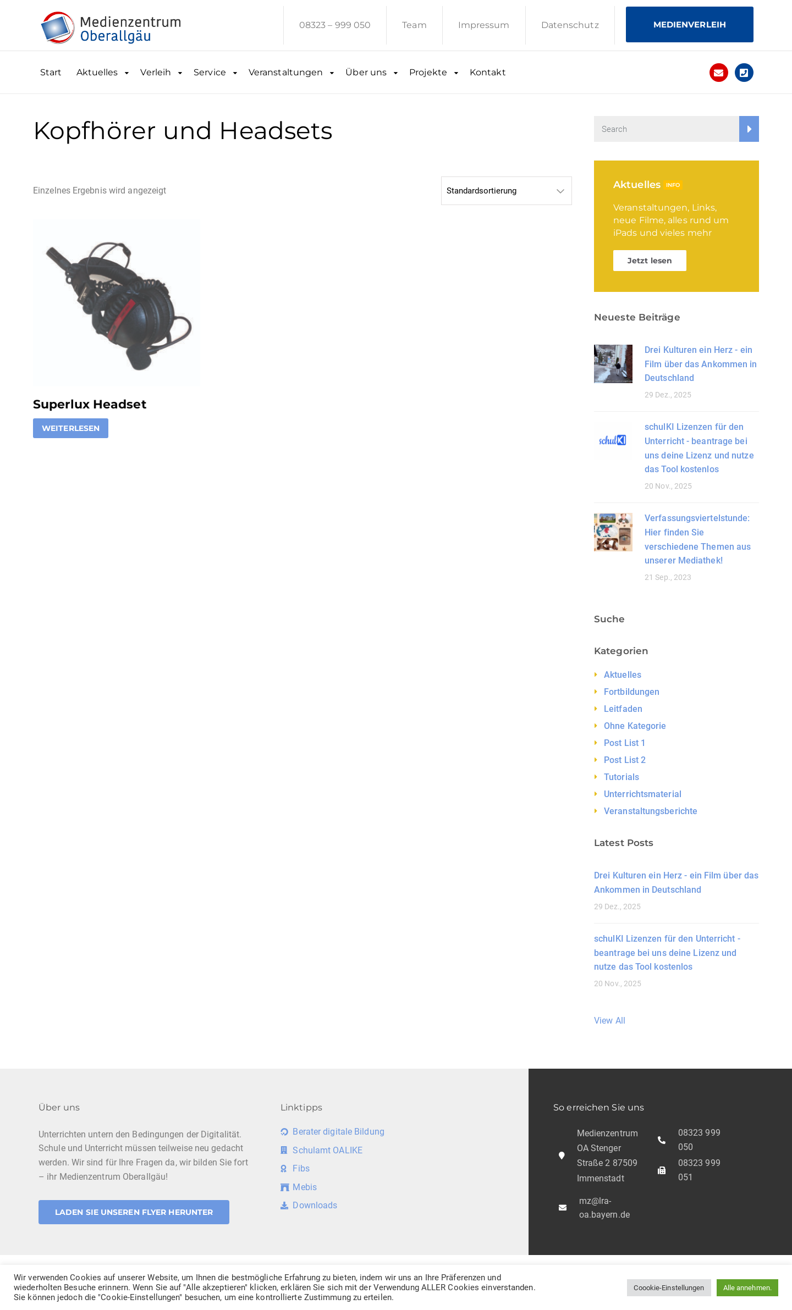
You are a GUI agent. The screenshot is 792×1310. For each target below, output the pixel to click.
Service (210, 72)
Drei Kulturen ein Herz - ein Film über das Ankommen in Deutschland (701, 364)
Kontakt (488, 72)
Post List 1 (625, 743)
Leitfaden (623, 709)
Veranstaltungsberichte (650, 811)
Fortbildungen (631, 692)
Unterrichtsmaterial (642, 794)
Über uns (366, 72)
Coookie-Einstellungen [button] (669, 1288)
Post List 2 (625, 760)
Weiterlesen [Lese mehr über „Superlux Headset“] (71, 428)
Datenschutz (570, 25)
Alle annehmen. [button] (747, 1288)
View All (609, 1020)
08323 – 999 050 (335, 25)
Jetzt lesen (650, 261)
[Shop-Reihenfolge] (506, 190)
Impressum (484, 25)
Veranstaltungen (286, 72)
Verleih (155, 72)
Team (414, 25)
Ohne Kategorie (635, 726)
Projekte (428, 72)
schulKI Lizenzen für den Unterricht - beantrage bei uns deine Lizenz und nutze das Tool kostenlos (667, 952)
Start (51, 72)
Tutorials (621, 777)
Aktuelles (97, 72)
